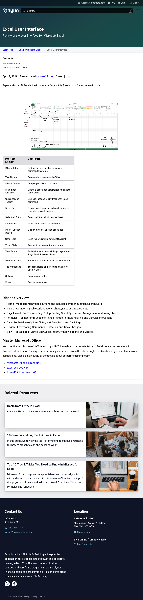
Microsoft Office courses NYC (24, 362)
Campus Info (82, 532)
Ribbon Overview (11, 63)
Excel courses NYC (18, 367)
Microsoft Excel (44, 76)
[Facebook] (14, 584)
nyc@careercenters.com (18, 532)
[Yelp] (7, 584)
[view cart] (122, 3)
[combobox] (77, 10)
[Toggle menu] (137, 10)
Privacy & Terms (38, 596)
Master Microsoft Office (15, 67)
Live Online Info (83, 544)
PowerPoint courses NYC (21, 372)
